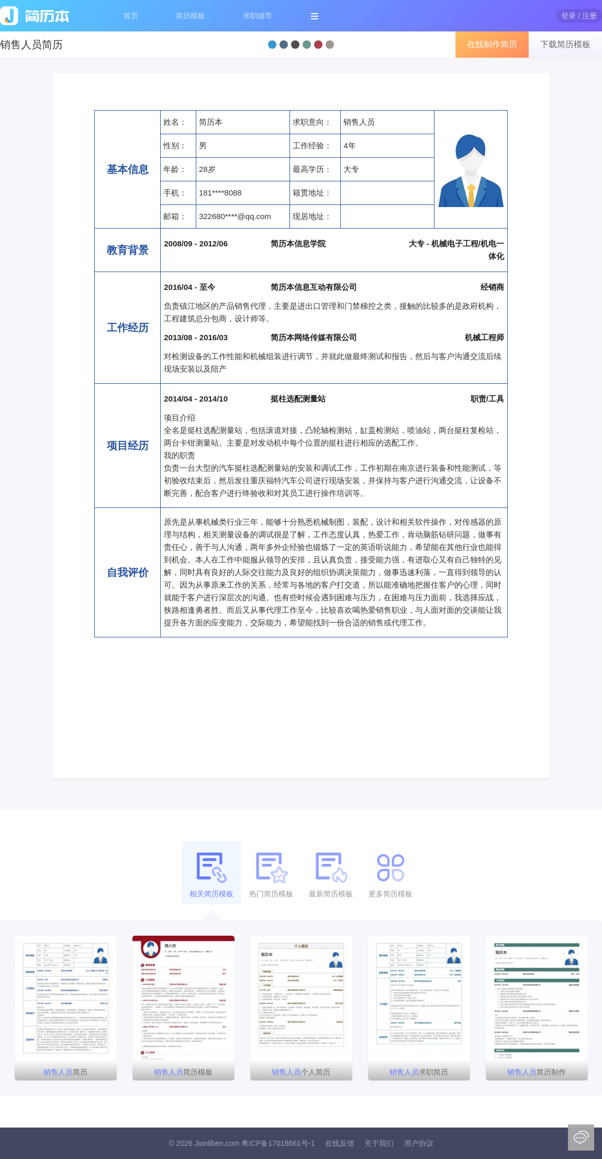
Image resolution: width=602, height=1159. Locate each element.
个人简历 (301, 1072)
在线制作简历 (492, 44)
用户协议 (418, 1143)
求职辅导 (257, 16)
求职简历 (418, 1072)
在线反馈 (339, 1143)
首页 (131, 16)
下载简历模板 (565, 44)
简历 (65, 1072)
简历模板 (190, 16)
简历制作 (536, 1072)
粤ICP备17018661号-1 (278, 1143)
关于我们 (379, 1143)
